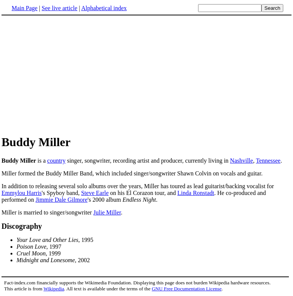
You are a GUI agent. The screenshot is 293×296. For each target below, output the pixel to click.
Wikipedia (54, 288)
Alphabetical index (103, 8)
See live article (59, 8)
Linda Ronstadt (195, 193)
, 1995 (55, 240)
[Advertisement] (65, 74)
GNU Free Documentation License (186, 288)
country (56, 160)
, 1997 (39, 246)
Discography (22, 226)
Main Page (25, 8)
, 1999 (39, 253)
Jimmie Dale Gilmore (62, 199)
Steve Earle (94, 193)
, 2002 (53, 260)
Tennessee (268, 160)
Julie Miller (107, 212)
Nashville (241, 160)
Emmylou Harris (22, 193)
